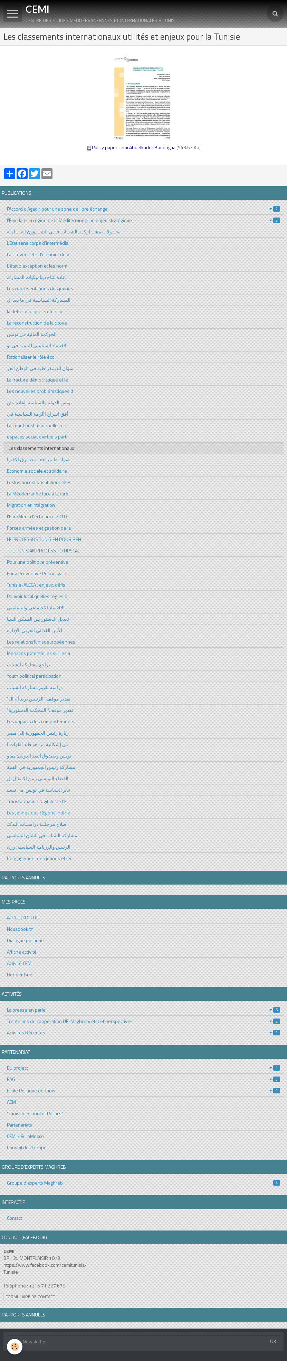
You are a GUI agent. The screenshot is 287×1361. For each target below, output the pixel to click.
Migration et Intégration (31, 505)
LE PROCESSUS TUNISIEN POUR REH (44, 539)
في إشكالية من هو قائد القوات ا (38, 744)
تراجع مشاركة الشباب (28, 664)
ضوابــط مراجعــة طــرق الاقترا (38, 459)
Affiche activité (22, 951)
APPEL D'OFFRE (23, 917)
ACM (11, 1102)
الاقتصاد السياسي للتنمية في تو (37, 345)
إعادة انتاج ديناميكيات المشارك (37, 277)
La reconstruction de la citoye (37, 322)
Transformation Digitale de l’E (37, 801)
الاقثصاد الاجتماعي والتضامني (36, 607)
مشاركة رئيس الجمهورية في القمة (41, 767)
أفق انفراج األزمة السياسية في (37, 413)
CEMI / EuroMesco (25, 1136)
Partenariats (19, 1124)
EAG (143, 1079)
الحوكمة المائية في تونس (32, 334)
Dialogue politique (25, 940)
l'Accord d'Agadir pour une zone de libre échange (143, 208)
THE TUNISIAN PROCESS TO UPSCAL (43, 550)
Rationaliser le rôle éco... (32, 356)
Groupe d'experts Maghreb (143, 1182)
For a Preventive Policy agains (38, 573)
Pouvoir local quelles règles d (37, 596)
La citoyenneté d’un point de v (38, 254)
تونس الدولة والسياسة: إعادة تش (39, 402)
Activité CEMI (19, 963)
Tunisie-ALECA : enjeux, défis (36, 584)
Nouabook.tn (20, 929)
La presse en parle (143, 1009)
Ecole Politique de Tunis (143, 1090)
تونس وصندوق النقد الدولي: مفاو (39, 755)
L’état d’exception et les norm (37, 265)
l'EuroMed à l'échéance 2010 (37, 516)
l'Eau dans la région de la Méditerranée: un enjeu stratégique (143, 220)
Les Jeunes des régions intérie (38, 812)
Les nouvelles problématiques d (40, 391)
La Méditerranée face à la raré (37, 493)
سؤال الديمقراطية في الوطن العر (40, 368)
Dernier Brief (20, 974)
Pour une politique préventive (37, 562)
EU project (143, 1067)
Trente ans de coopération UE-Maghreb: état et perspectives (143, 1021)
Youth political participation (34, 675)
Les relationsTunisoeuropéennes (41, 641)
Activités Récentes (143, 1032)
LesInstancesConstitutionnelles (39, 482)
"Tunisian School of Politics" (35, 1113)
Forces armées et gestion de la (39, 527)
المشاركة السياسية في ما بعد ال (38, 299)
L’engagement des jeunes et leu (40, 858)
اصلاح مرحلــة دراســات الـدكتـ (37, 824)
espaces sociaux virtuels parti (37, 436)
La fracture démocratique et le (37, 379)
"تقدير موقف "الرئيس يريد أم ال (38, 698)
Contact (14, 1218)
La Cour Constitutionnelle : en (36, 425)
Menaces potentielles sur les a (38, 653)
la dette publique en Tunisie (35, 311)
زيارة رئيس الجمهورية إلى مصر (38, 732)
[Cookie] (14, 1346)
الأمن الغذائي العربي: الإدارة (34, 630)
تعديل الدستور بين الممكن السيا (38, 618)
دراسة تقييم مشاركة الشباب (35, 687)
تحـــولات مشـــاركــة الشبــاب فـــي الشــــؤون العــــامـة (64, 231)
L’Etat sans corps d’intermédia (37, 243)
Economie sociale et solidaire (37, 470)
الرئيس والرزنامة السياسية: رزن (38, 846)
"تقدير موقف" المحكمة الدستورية (40, 710)
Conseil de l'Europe (27, 1147)
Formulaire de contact (30, 1297)
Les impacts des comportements (40, 721)
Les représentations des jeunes (40, 288)
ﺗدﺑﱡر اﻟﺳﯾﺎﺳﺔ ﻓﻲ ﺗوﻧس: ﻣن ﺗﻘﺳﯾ (38, 789)
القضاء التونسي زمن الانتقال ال (37, 778)
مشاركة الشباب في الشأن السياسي (42, 835)
